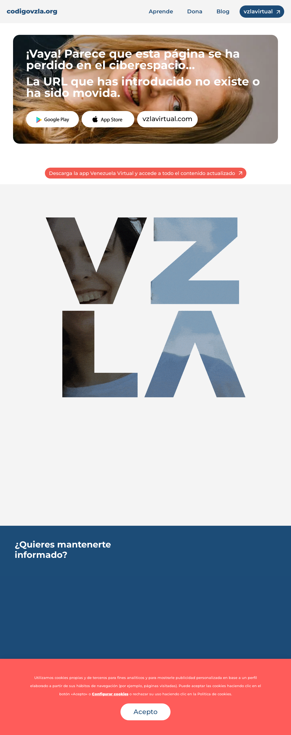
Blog (223, 11)
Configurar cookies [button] (110, 694)
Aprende (161, 11)
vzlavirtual (258, 11)
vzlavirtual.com (167, 119)
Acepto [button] (145, 712)
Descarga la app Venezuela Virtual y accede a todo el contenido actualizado (142, 173)
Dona (194, 11)
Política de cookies (214, 694)
